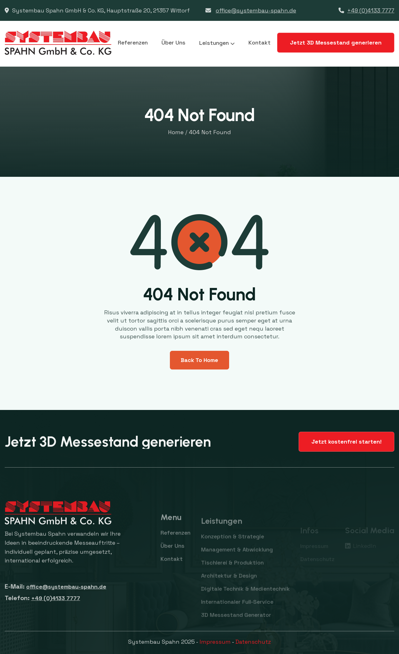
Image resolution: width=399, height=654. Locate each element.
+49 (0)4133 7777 (370, 10)
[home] (58, 43)
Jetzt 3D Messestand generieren (336, 42)
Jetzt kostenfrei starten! (346, 441)
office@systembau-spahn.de (256, 10)
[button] (217, 43)
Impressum (215, 641)
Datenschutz (253, 641)
